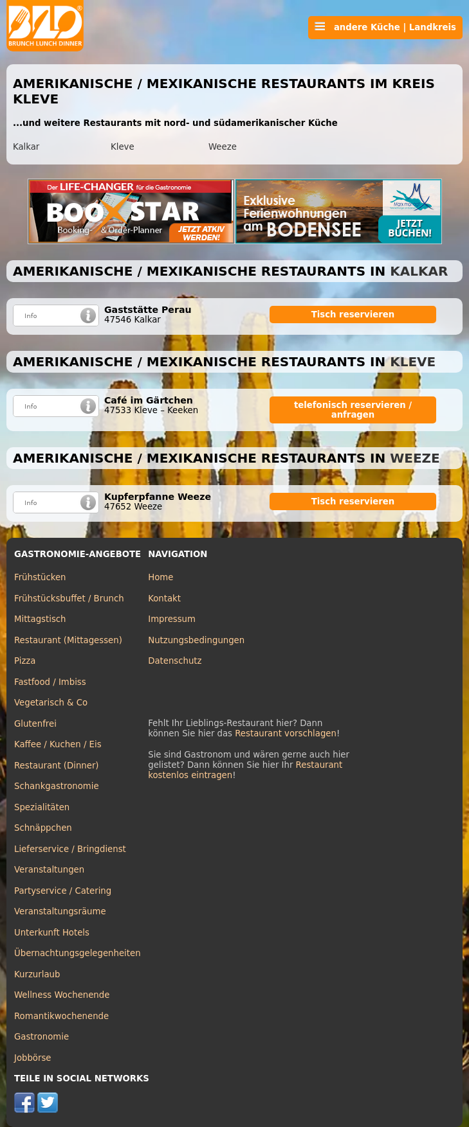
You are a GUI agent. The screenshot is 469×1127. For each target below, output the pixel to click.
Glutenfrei (35, 724)
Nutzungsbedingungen (196, 640)
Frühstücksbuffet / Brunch (69, 598)
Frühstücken (40, 577)
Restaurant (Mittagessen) (68, 640)
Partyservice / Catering (62, 891)
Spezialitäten (41, 807)
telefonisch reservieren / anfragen (353, 410)
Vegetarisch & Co (50, 702)
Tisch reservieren (353, 314)
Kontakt (164, 598)
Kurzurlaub (37, 974)
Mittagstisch (40, 619)
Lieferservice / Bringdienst (70, 849)
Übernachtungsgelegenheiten (77, 953)
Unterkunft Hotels (51, 932)
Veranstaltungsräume (60, 911)
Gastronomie (41, 1037)
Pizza (24, 661)
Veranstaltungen (49, 869)
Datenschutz (174, 661)
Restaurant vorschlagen (285, 733)
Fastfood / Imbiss (50, 682)
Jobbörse (32, 1058)
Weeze (222, 147)
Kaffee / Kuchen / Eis (58, 744)
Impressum (172, 619)
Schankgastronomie (56, 786)
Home (160, 577)
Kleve (122, 147)
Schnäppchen (43, 828)
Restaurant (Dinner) (56, 765)
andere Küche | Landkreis (385, 27)
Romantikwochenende (61, 1016)
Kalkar (26, 147)
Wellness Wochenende (61, 995)
